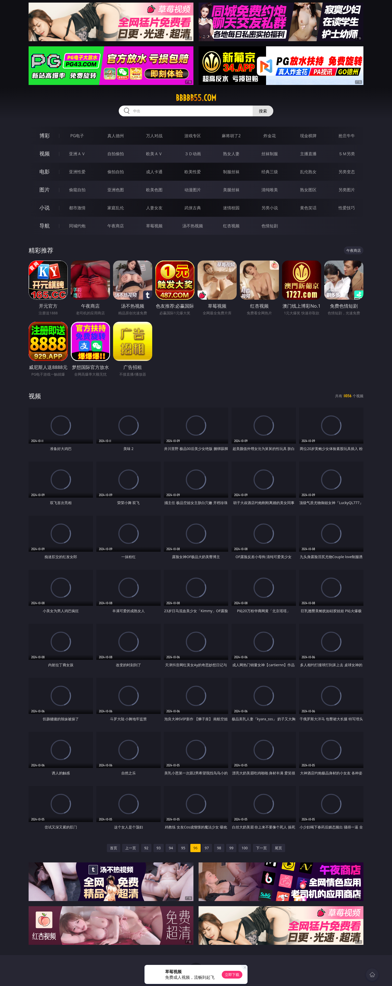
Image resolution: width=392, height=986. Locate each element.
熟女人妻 (231, 154)
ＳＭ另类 (346, 154)
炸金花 (269, 136)
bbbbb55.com (196, 98)
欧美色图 (154, 190)
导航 (44, 225)
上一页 (130, 847)
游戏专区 (192, 136)
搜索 (263, 111)
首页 (113, 847)
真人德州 (115, 136)
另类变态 (346, 172)
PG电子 (77, 136)
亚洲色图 (115, 190)
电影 (44, 171)
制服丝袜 (231, 172)
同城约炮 (77, 226)
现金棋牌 (308, 136)
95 (183, 847)
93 (159, 847)
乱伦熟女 (308, 172)
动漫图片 (192, 190)
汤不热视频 (192, 226)
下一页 (261, 847)
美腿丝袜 (231, 190)
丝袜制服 (269, 154)
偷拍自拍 (115, 172)
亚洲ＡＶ (77, 154)
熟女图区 (308, 190)
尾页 (278, 847)
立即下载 (232, 974)
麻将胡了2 (231, 136)
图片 (44, 189)
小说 (44, 207)
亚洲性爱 (77, 172)
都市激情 (77, 208)
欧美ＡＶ (154, 154)
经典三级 (269, 172)
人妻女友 (154, 208)
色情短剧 (269, 226)
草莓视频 (154, 226)
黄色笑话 (308, 208)
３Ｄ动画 (192, 154)
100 (245, 847)
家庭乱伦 (115, 208)
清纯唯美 (269, 190)
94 (171, 847)
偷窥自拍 (77, 190)
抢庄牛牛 (346, 136)
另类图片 (346, 190)
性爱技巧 (346, 208)
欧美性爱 (192, 172)
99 (231, 847)
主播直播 (308, 154)
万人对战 (154, 136)
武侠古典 (192, 208)
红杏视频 (231, 226)
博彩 (44, 135)
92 (146, 847)
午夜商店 (115, 226)
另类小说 (269, 208)
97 (207, 847)
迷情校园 (231, 208)
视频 (44, 153)
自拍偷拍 (115, 154)
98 (219, 847)
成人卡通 (154, 172)
